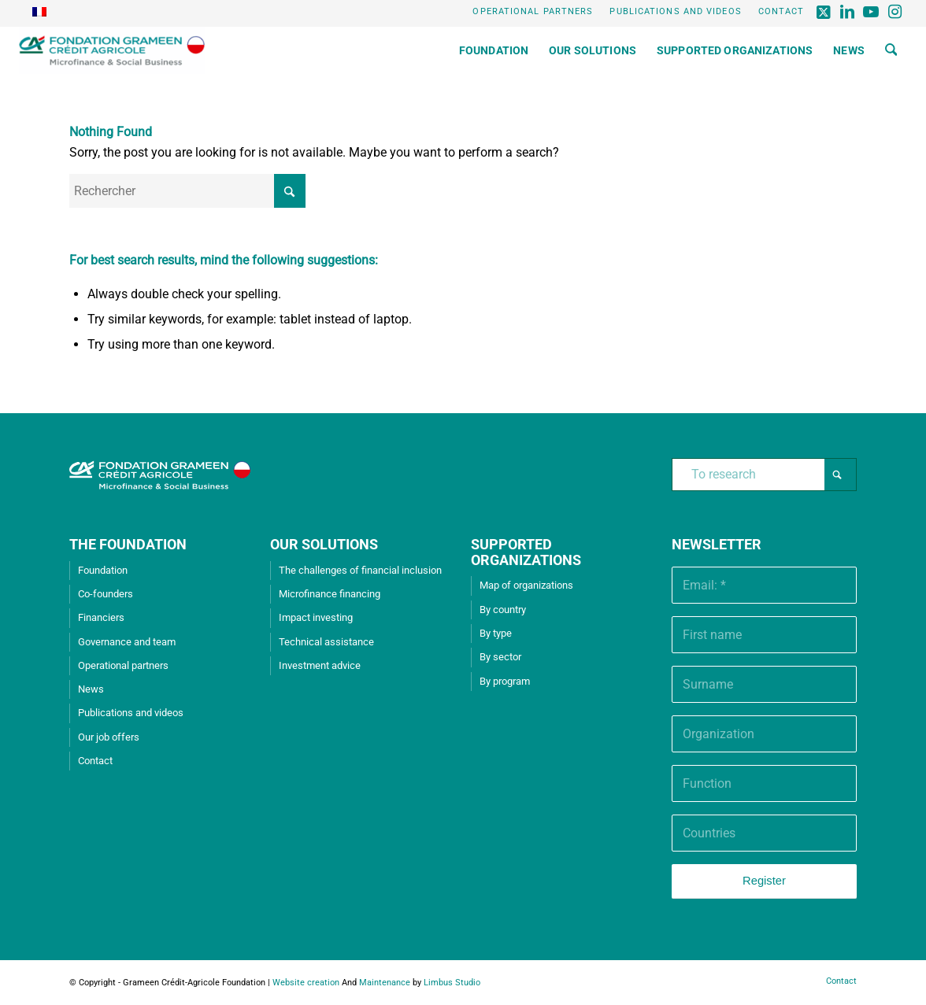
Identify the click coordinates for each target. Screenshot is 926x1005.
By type (496, 633)
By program (505, 681)
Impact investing (316, 617)
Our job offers (108, 737)
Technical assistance (326, 642)
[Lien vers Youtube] (871, 12)
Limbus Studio (452, 982)
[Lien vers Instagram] (895, 12)
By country (503, 609)
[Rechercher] (891, 50)
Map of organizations (526, 585)
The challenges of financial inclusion (360, 570)
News (91, 689)
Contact (781, 11)
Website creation (305, 982)
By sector (500, 657)
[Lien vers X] (824, 12)
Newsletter (716, 544)
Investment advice (320, 665)
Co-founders (105, 594)
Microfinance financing (329, 594)
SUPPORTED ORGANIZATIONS (526, 552)
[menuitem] (533, 12)
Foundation (103, 570)
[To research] (764, 474)
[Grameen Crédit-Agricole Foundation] (112, 50)
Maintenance (384, 982)
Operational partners (532, 11)
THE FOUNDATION (128, 544)
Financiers (101, 617)
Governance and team (127, 642)
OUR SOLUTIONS (324, 544)
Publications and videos (675, 11)
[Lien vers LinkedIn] (847, 12)
